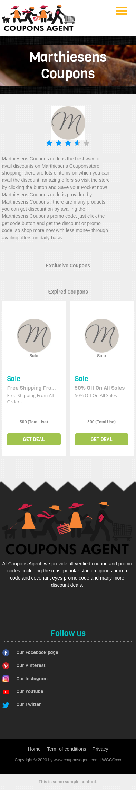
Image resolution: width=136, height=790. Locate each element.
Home (34, 749)
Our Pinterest (31, 665)
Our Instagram (32, 678)
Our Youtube (30, 691)
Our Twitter (29, 704)
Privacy (100, 749)
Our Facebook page (37, 652)
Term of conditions (66, 749)
